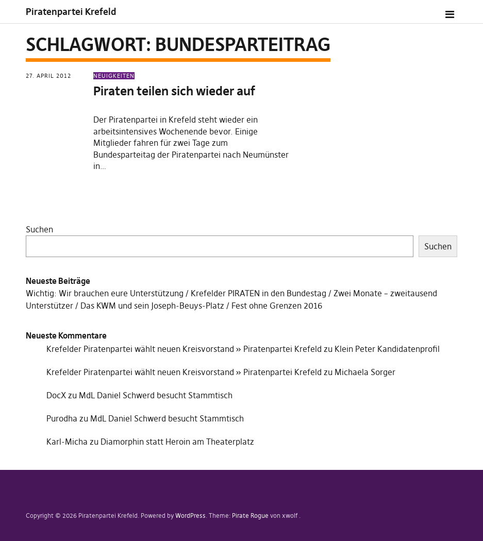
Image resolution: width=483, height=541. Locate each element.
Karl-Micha (67, 441)
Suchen (39, 229)
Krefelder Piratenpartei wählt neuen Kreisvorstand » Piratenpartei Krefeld (184, 349)
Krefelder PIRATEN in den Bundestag (258, 293)
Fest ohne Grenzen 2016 (276, 305)
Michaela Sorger (365, 372)
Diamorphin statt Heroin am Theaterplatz (177, 441)
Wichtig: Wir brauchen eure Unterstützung (105, 293)
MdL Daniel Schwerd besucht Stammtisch (155, 395)
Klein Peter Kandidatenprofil (387, 349)
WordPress (190, 515)
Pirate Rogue (250, 515)
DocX (56, 395)
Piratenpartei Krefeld (71, 12)
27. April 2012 (48, 75)
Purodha (61, 418)
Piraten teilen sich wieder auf (174, 90)
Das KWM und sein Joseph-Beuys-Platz (152, 305)
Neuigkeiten (114, 75)
